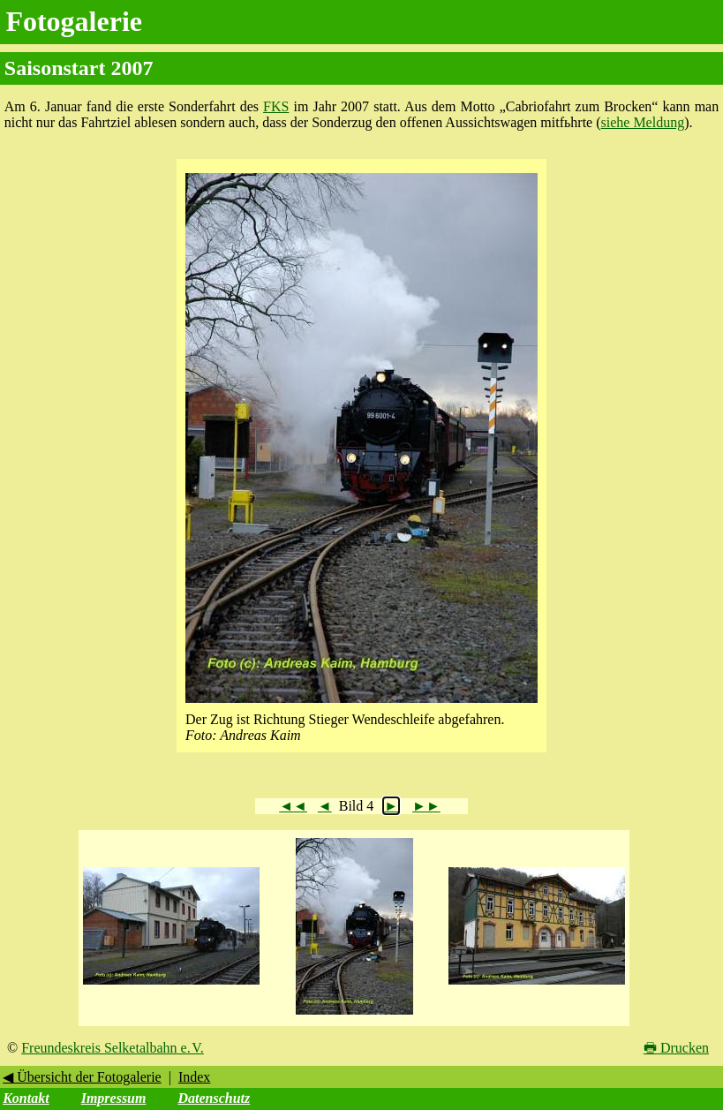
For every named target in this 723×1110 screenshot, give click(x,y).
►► (426, 805)
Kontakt (26, 1098)
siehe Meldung (643, 122)
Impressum (114, 1098)
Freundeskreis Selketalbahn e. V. (112, 1047)
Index (194, 1076)
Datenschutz (213, 1098)
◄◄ (293, 805)
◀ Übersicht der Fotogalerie (82, 1076)
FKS (276, 106)
